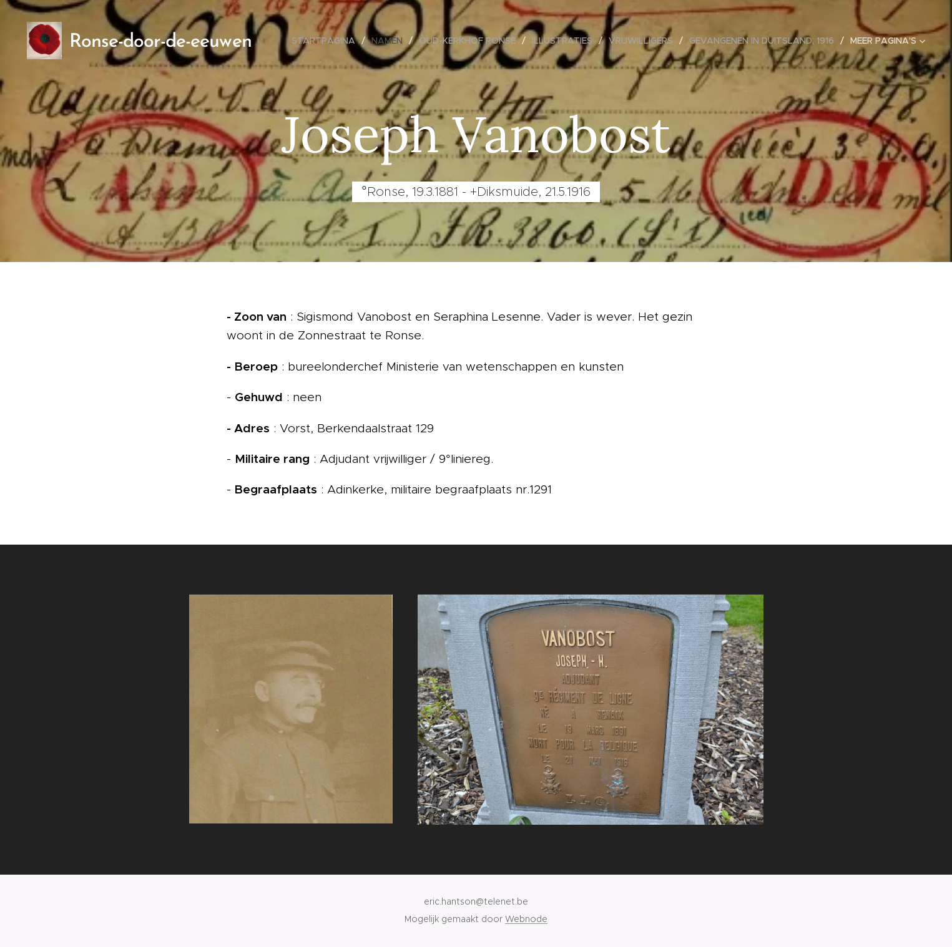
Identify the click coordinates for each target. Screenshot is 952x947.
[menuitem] (326, 40)
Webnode (526, 919)
